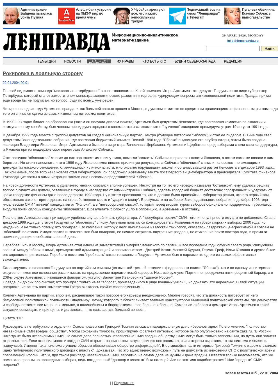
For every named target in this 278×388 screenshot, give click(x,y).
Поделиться (124, 383)
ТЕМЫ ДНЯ (47, 61)
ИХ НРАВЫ (126, 61)
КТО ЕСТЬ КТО (155, 61)
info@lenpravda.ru (243, 40)
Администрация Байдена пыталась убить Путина (36, 13)
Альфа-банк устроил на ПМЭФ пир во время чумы (93, 13)
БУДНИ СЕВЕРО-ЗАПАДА (195, 61)
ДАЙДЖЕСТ (99, 61)
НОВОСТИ (73, 61)
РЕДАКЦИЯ (233, 61)
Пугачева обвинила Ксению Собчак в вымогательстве (258, 13)
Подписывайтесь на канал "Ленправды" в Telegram (203, 13)
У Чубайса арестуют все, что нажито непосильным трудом (148, 15)
